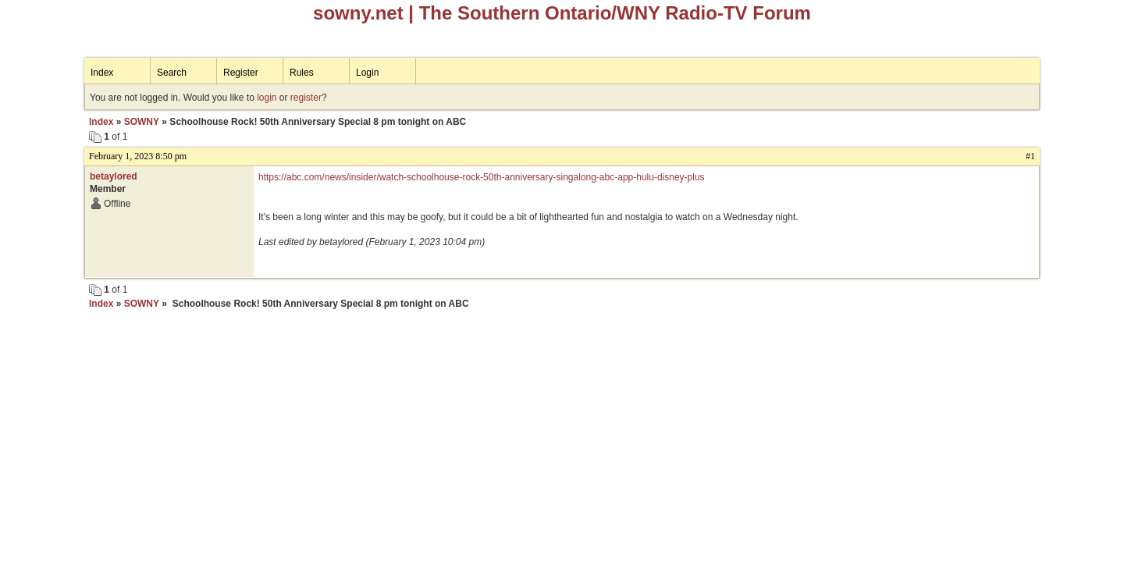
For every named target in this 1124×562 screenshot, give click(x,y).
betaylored (113, 176)
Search (172, 72)
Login (367, 72)
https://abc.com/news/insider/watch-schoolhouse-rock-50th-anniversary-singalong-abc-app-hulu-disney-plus (481, 177)
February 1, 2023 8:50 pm (138, 156)
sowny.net (358, 12)
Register (240, 72)
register (306, 97)
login (266, 97)
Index (102, 72)
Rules (302, 72)
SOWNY (141, 121)
